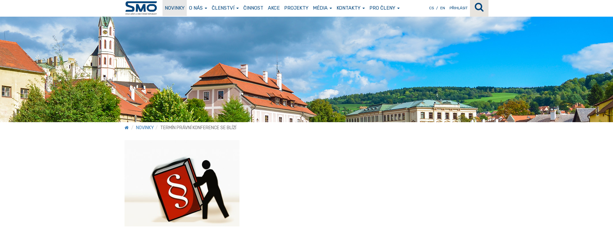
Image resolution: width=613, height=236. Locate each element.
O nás (198, 8)
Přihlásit (459, 8)
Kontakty (351, 8)
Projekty (296, 8)
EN (442, 8)
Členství (225, 8)
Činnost (253, 8)
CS (431, 8)
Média (322, 8)
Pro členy (384, 8)
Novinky (175, 8)
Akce (274, 8)
